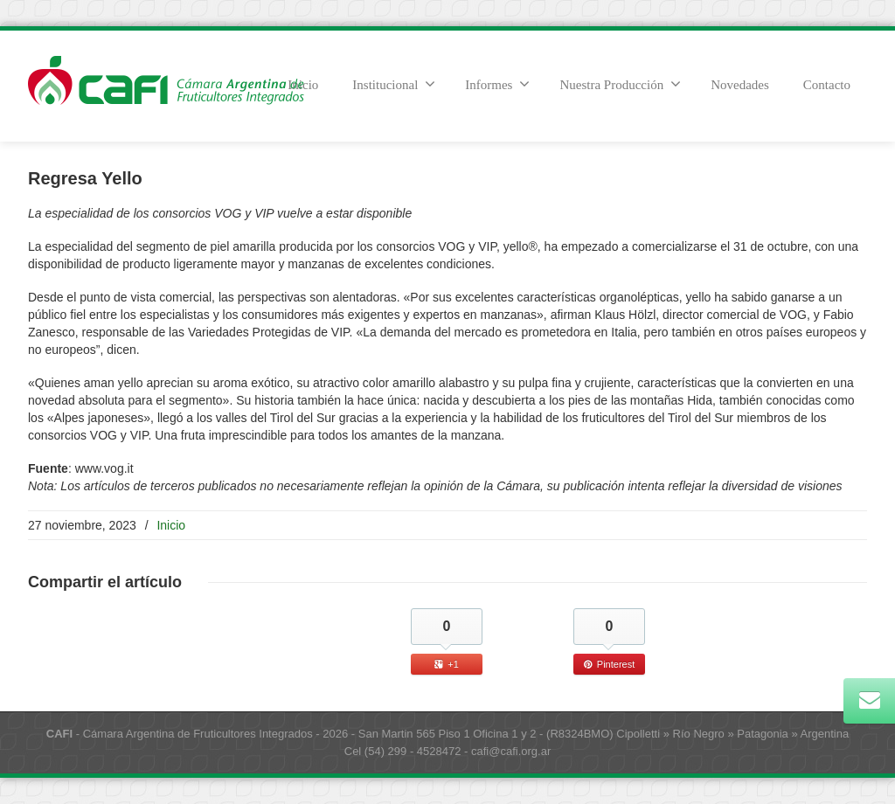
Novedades (740, 85)
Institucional (393, 84)
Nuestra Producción (620, 84)
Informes (497, 84)
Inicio (170, 525)
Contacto (826, 85)
